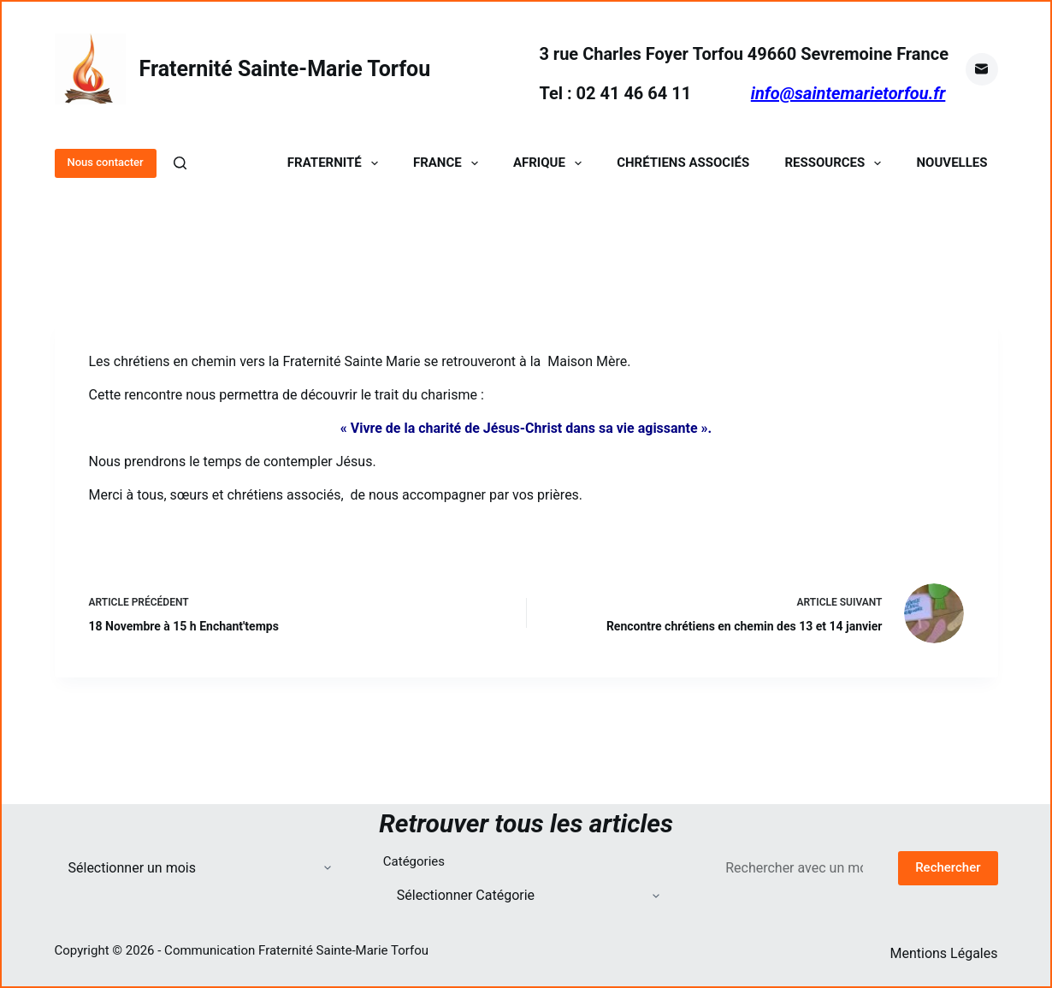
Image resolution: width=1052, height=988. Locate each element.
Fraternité (336, 163)
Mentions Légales (943, 953)
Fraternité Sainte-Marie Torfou (285, 68)
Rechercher (947, 867)
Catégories (414, 861)
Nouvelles (952, 163)
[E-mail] (982, 69)
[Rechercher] (180, 163)
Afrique (550, 163)
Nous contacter (106, 162)
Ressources (836, 163)
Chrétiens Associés (683, 163)
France (449, 163)
